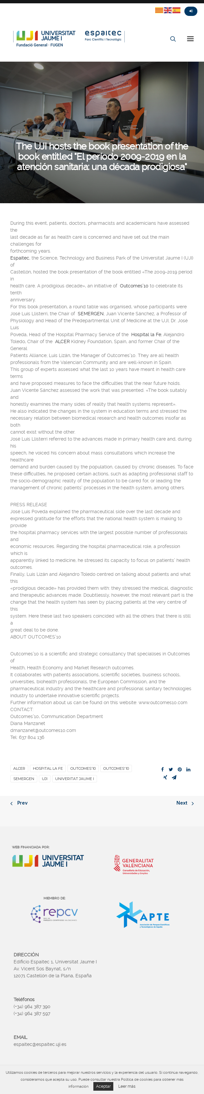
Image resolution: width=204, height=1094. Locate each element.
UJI (45, 778)
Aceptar (103, 1086)
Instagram (30, 5)
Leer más (127, 1086)
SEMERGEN (91, 313)
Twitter (6, 5)
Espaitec (19, 258)
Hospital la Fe (146, 334)
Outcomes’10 (134, 285)
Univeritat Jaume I (74, 778)
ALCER (62, 341)
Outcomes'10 (116, 768)
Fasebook (18, 5)
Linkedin (42, 5)
